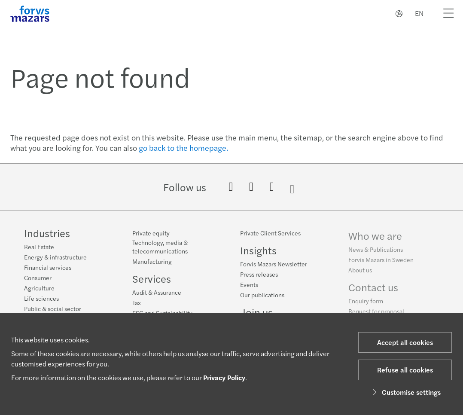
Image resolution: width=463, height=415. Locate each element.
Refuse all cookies (405, 370)
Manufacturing (152, 261)
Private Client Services (270, 234)
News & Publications (375, 253)
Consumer (38, 277)
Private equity (151, 233)
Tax (136, 302)
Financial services (47, 267)
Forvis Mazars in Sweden (381, 263)
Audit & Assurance (156, 292)
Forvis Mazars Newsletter (273, 265)
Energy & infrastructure (55, 257)
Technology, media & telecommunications (160, 246)
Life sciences (41, 298)
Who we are (375, 239)
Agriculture (39, 288)
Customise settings (405, 392)
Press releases (259, 275)
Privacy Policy (224, 377)
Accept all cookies (405, 342)
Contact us (373, 291)
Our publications (262, 296)
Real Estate (39, 246)
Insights (258, 251)
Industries (47, 233)
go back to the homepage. (183, 147)
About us (360, 274)
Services (151, 278)
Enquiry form (365, 305)
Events (249, 285)
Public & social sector (52, 308)
